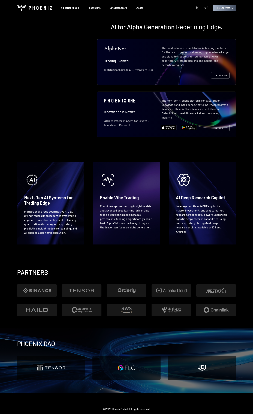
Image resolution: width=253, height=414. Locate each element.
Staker (139, 8)
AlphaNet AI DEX (70, 8)
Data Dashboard (118, 8)
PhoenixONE (94, 8)
